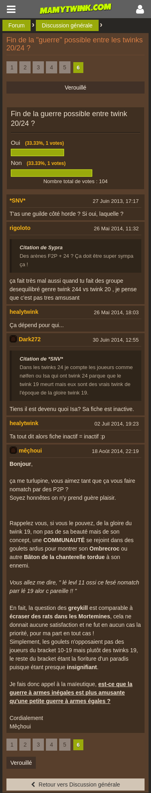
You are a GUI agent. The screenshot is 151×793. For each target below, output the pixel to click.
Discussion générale (67, 25)
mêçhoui (30, 450)
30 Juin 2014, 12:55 (116, 340)
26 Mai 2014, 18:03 (116, 312)
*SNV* (18, 200)
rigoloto (20, 228)
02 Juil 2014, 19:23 (117, 424)
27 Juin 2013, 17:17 (116, 201)
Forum (16, 25)
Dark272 (30, 339)
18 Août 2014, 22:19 (115, 451)
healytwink (24, 312)
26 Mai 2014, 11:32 (116, 228)
